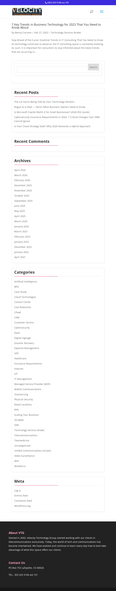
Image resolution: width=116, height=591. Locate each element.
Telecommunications (25, 435)
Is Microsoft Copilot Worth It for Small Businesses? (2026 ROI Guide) (51, 112)
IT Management (23, 378)
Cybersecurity (22, 327)
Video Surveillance (24, 455)
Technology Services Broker (66, 32)
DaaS (17, 332)
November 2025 (23, 190)
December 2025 (23, 185)
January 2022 (21, 252)
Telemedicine (21, 440)
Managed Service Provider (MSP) (32, 384)
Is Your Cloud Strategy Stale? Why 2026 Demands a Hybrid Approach (52, 126)
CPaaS (17, 312)
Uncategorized (22, 445)
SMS (16, 425)
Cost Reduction (22, 307)
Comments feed (23, 500)
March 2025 (20, 221)
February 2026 (22, 180)
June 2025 (19, 205)
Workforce (20, 466)
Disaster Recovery (24, 343)
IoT (16, 373)
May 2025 (19, 211)
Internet (18, 368)
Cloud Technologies (25, 297)
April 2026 (20, 170)
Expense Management (26, 348)
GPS (16, 353)
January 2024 (21, 226)
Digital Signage (22, 338)
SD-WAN (19, 420)
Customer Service (24, 322)
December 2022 (23, 246)
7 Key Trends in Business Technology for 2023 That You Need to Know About (56, 25)
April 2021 (20, 257)
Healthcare (20, 358)
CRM (16, 317)
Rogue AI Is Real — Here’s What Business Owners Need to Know (49, 107)
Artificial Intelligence (25, 281)
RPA (16, 409)
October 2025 (21, 195)
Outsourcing (21, 394)
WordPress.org (22, 505)
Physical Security (23, 399)
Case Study (20, 291)
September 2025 (23, 200)
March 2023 (20, 231)
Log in (17, 490)
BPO (16, 286)
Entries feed (21, 495)
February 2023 (22, 236)
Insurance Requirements (28, 363)
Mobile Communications (27, 389)
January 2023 (21, 241)
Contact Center (22, 302)
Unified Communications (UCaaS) (32, 450)
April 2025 (20, 216)
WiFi (16, 461)
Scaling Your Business (26, 414)
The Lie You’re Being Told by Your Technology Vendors (44, 101)
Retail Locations (23, 404)
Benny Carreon (23, 32)
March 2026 (20, 175)
